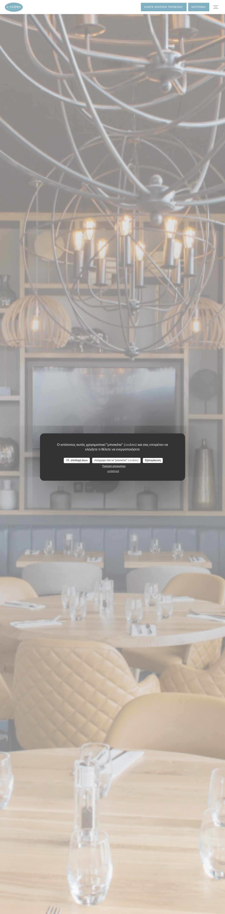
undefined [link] (113, 471)
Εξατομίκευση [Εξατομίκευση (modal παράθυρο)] (153, 460)
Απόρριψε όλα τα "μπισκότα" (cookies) (116, 460)
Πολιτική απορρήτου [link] (113, 466)
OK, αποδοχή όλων (77, 460)
